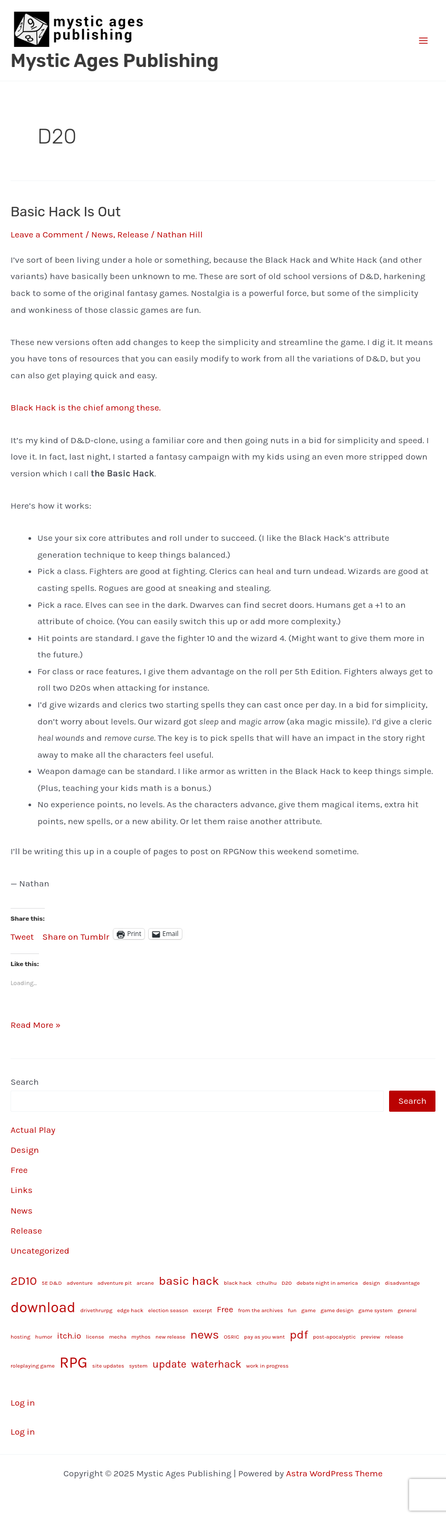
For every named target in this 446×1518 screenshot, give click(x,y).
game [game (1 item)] (309, 1310)
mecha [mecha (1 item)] (118, 1336)
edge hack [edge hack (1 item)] (130, 1310)
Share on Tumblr (75, 934)
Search (25, 1081)
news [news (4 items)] (204, 1335)
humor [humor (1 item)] (44, 1336)
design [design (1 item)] (371, 1283)
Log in (23, 1402)
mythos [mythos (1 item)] (141, 1336)
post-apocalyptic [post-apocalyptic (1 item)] (334, 1336)
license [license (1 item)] (95, 1336)
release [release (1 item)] (394, 1336)
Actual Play (33, 1129)
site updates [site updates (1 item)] (108, 1365)
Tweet (22, 934)
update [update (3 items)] (169, 1364)
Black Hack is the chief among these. (86, 407)
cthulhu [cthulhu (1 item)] (267, 1283)
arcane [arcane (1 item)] (145, 1283)
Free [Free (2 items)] (225, 1309)
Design (25, 1149)
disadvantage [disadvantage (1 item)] (402, 1283)
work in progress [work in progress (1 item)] (267, 1365)
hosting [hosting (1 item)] (20, 1336)
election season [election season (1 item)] (168, 1310)
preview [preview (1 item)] (370, 1336)
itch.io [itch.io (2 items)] (69, 1336)
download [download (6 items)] (43, 1307)
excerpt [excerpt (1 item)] (202, 1310)
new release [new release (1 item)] (171, 1336)
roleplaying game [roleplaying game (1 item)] (33, 1365)
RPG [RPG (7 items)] (74, 1362)
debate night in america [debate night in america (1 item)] (326, 1283)
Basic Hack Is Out (66, 212)
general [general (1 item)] (406, 1310)
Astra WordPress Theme (334, 1473)
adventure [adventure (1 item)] (79, 1283)
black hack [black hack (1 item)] (238, 1283)
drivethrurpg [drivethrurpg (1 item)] (96, 1310)
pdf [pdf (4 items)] (298, 1335)
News (102, 234)
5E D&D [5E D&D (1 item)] (52, 1283)
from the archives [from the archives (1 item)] (260, 1310)
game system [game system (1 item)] (375, 1310)
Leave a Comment (47, 234)
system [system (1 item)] (138, 1365)
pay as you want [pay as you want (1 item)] (264, 1336)
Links (22, 1190)
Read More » (36, 1025)
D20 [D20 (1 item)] (287, 1283)
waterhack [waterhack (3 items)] (216, 1364)
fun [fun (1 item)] (292, 1310)
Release (133, 234)
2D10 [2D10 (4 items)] (24, 1281)
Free (19, 1169)
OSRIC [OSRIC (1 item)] (231, 1336)
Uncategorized (40, 1250)
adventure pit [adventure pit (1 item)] (115, 1283)
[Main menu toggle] (424, 40)
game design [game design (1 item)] (337, 1310)
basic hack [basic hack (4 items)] (189, 1281)
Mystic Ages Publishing (115, 61)
